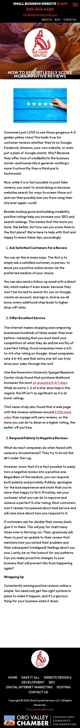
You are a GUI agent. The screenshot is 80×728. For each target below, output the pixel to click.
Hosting (64, 687)
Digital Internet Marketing (29, 687)
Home (12, 677)
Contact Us (69, 19)
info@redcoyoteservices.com (40, 14)
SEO (52, 682)
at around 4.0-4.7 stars (50, 383)
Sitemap (49, 709)
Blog (57, 19)
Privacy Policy (34, 709)
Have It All (30, 677)
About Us (47, 19)
